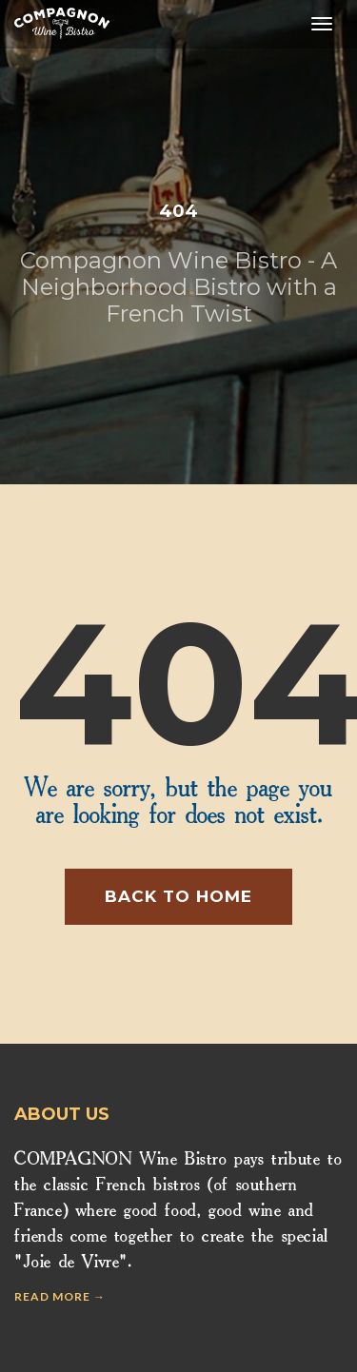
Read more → (60, 1296)
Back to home (178, 896)
